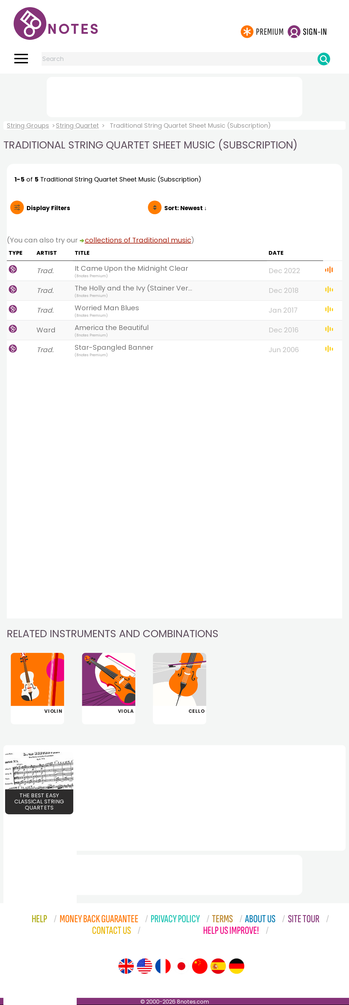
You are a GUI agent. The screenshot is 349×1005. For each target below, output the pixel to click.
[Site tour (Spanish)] (218, 966)
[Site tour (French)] (162, 966)
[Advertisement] (174, 95)
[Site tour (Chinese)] (199, 966)
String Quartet (77, 125)
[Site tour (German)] (236, 966)
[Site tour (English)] (126, 966)
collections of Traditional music (138, 240)
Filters (48, 208)
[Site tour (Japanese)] (181, 966)
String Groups (28, 125)
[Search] (323, 58)
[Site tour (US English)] (144, 966)
